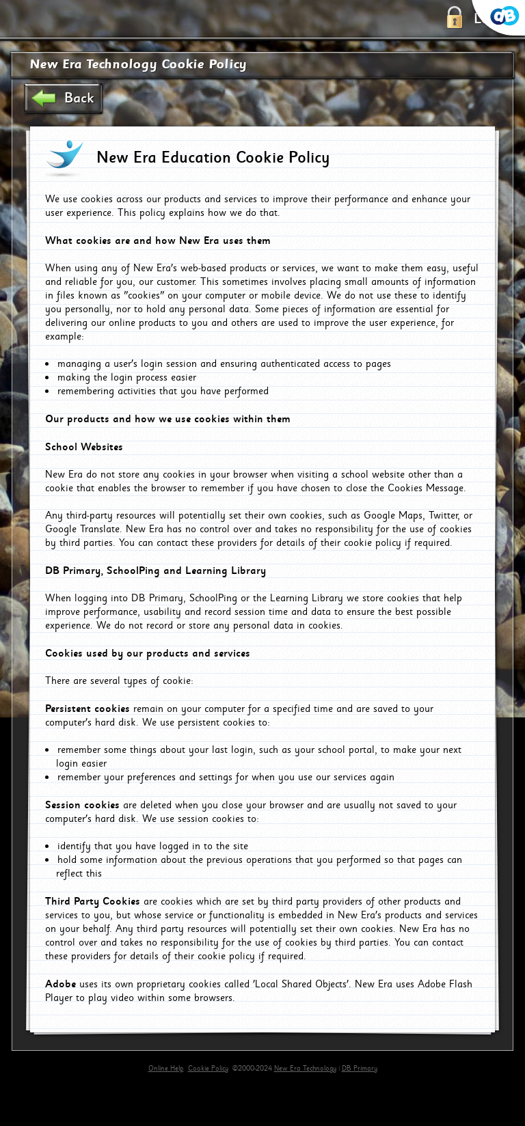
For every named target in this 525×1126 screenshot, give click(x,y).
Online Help (166, 1069)
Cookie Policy (208, 1069)
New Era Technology (305, 1069)
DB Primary (359, 1069)
